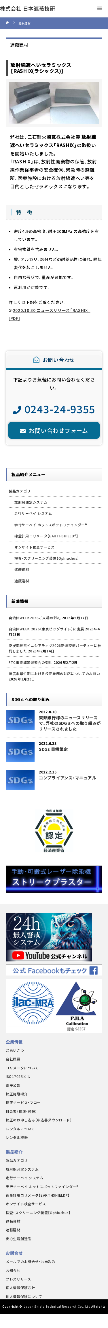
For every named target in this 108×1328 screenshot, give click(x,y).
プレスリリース (18, 1278)
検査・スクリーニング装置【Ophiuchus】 (46, 558)
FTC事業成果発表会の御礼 (30, 662)
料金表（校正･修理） (21, 1111)
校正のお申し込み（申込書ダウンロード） (39, 1119)
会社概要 (13, 1058)
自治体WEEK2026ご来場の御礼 (35, 617)
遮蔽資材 (21, 569)
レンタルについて (20, 1128)
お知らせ (13, 1270)
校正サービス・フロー (23, 1102)
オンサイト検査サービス (34, 547)
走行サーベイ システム (33, 513)
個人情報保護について (24, 1296)
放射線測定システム (30, 502)
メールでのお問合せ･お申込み (30, 1261)
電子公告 (13, 1085)
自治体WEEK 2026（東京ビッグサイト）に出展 (46, 628)
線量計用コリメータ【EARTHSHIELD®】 (46, 535)
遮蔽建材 (21, 580)
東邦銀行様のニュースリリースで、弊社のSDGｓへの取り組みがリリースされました (70, 723)
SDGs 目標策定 (53, 749)
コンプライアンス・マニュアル (67, 778)
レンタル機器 (17, 1137)
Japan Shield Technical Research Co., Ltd (57, 1306)
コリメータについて (22, 1067)
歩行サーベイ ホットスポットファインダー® (50, 524)
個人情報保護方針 (20, 1287)
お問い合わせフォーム (54, 430)
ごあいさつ (15, 1050)
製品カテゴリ (20, 490)
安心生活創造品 (18, 1238)
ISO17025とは (18, 1076)
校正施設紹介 (17, 1093)
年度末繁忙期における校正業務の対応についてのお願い (54, 673)
